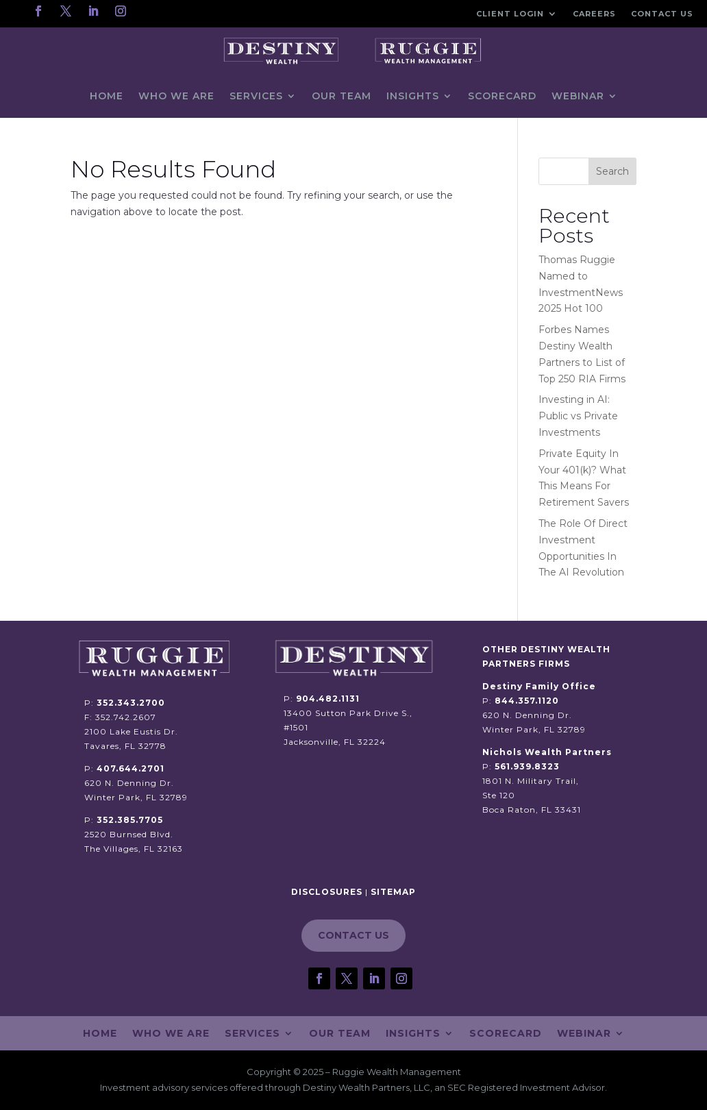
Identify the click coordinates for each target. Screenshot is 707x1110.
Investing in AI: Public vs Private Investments (578, 416)
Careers (594, 13)
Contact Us (662, 13)
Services (256, 96)
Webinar (577, 96)
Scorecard (502, 96)
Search (612, 171)
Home (106, 96)
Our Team (341, 96)
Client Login (510, 13)
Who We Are (176, 96)
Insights (412, 96)
